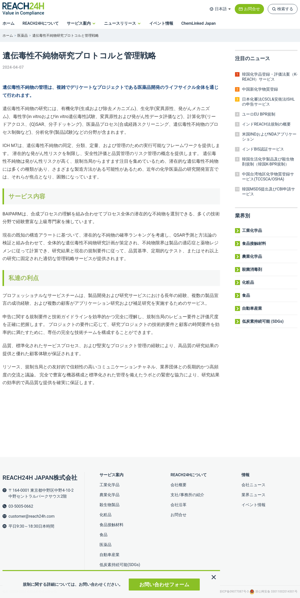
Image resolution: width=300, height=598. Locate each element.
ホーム (8, 23)
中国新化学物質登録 (260, 89)
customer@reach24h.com (31, 516)
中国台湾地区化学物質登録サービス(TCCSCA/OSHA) (268, 176)
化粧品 (248, 282)
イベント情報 (161, 23)
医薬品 (22, 35)
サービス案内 (79, 23)
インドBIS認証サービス (263, 149)
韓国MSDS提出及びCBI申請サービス (268, 191)
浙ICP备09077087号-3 (234, 591)
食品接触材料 (254, 243)
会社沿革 (178, 504)
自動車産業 (252, 308)
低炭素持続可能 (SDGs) (263, 321)
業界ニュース (254, 494)
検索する (285, 8)
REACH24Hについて (40, 23)
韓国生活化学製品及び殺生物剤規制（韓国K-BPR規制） (268, 161)
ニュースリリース (120, 23)
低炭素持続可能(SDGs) (120, 564)
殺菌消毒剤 (252, 269)
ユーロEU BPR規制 (258, 114)
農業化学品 (252, 256)
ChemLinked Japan (198, 23)
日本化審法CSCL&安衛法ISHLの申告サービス (268, 102)
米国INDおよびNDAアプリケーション (269, 137)
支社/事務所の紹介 (187, 494)
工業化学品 (252, 230)
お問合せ (252, 8)
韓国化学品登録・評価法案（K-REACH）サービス (270, 77)
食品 (246, 295)
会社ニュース (254, 484)
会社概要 (178, 484)
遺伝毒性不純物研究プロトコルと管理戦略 (65, 35)
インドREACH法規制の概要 (266, 124)
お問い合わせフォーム (164, 585)
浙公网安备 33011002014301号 (274, 591)
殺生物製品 (110, 504)
